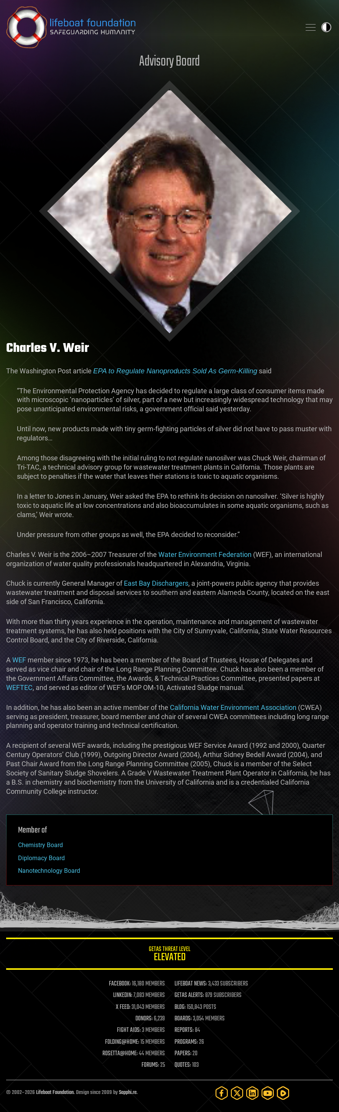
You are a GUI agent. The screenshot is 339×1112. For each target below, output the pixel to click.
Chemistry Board (40, 845)
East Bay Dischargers (156, 583)
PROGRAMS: (186, 1042)
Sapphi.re (128, 1092)
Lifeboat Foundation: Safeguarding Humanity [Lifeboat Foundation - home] (150, 27)
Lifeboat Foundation (55, 1092)
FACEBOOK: (120, 984)
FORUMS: (150, 1065)
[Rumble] (283, 1093)
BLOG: (180, 1007)
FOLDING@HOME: (122, 1042)
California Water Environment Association (233, 707)
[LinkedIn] (252, 1093)
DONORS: (144, 1019)
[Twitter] (237, 1093)
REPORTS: (184, 1030)
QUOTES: (182, 1065)
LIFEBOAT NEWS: (190, 984)
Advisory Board (169, 62)
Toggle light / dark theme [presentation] (326, 27)
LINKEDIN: (122, 995)
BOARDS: (183, 1019)
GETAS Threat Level (169, 955)
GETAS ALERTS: (189, 995)
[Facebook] (222, 1093)
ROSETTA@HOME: (120, 1054)
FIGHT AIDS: (129, 1030)
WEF (19, 660)
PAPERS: (182, 1054)
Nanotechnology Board (49, 870)
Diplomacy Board (41, 858)
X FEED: (123, 1007)
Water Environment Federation (205, 554)
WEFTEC (19, 687)
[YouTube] (268, 1093)
